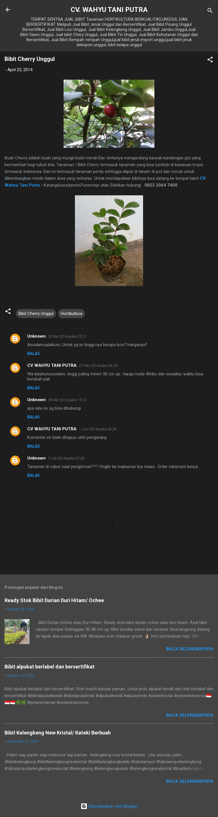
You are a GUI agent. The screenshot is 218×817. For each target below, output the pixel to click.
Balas (33, 353)
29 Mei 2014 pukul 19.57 (67, 400)
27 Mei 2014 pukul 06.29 (98, 365)
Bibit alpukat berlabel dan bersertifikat (50, 667)
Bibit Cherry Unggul (35, 313)
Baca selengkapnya (189, 648)
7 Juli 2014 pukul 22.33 (66, 458)
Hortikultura (71, 313)
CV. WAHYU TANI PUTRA (109, 10)
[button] (210, 60)
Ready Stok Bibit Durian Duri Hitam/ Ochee (54, 600)
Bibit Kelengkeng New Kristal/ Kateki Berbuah (58, 733)
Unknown (36, 336)
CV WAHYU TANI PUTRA (52, 365)
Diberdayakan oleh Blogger (109, 806)
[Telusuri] (210, 11)
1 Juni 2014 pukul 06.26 (97, 429)
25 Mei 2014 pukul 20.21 (67, 336)
